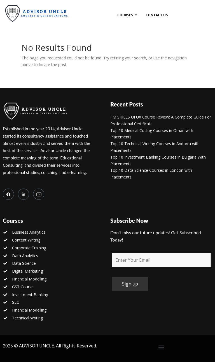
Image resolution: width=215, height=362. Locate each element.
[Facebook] (8, 194)
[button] (161, 347)
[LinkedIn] (23, 194)
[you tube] (38, 194)
